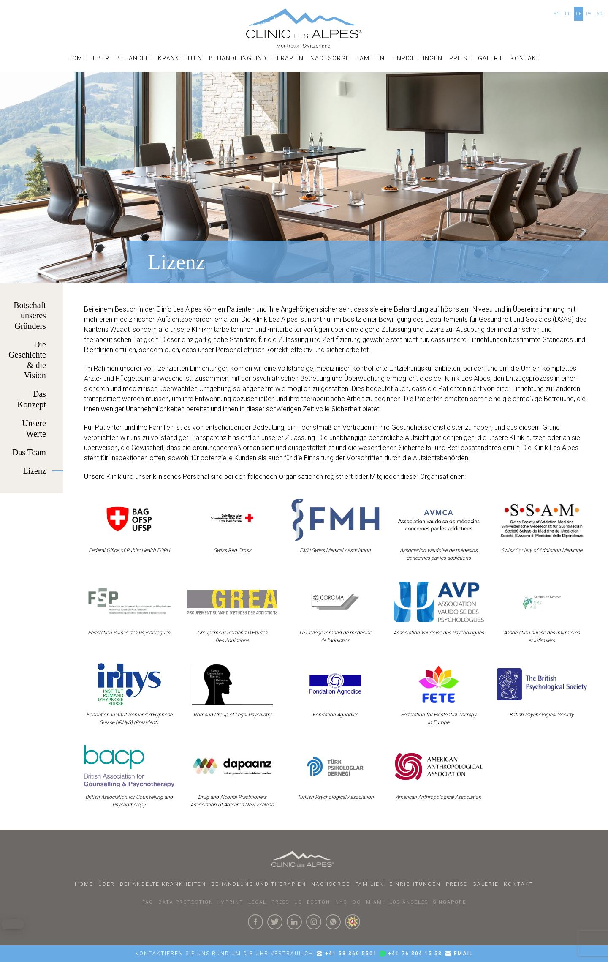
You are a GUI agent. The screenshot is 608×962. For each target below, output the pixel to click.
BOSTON (318, 902)
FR (568, 13)
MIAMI (375, 902)
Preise (460, 58)
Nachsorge (330, 58)
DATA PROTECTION (185, 902)
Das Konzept (31, 399)
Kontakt (525, 58)
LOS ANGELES (408, 902)
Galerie (491, 58)
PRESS (280, 902)
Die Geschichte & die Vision (27, 360)
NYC (341, 902)
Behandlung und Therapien (256, 58)
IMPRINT (230, 902)
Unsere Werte (34, 428)
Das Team (29, 452)
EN (557, 13)
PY (589, 13)
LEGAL (257, 902)
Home (77, 58)
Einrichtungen (416, 58)
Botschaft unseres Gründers (30, 316)
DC (357, 902)
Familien (370, 58)
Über (101, 58)
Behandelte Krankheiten (159, 58)
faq (147, 902)
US (298, 902)
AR (600, 13)
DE (579, 13)
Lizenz (34, 471)
